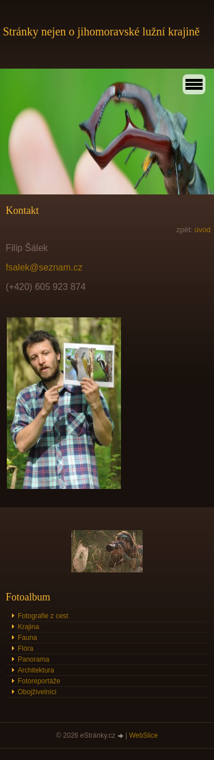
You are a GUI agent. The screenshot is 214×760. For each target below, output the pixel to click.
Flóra (25, 648)
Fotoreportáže (39, 681)
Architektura (36, 670)
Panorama (33, 659)
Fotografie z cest (43, 616)
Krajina (28, 627)
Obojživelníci (37, 692)
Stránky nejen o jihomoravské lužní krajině (101, 31)
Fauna (27, 638)
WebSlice (143, 735)
